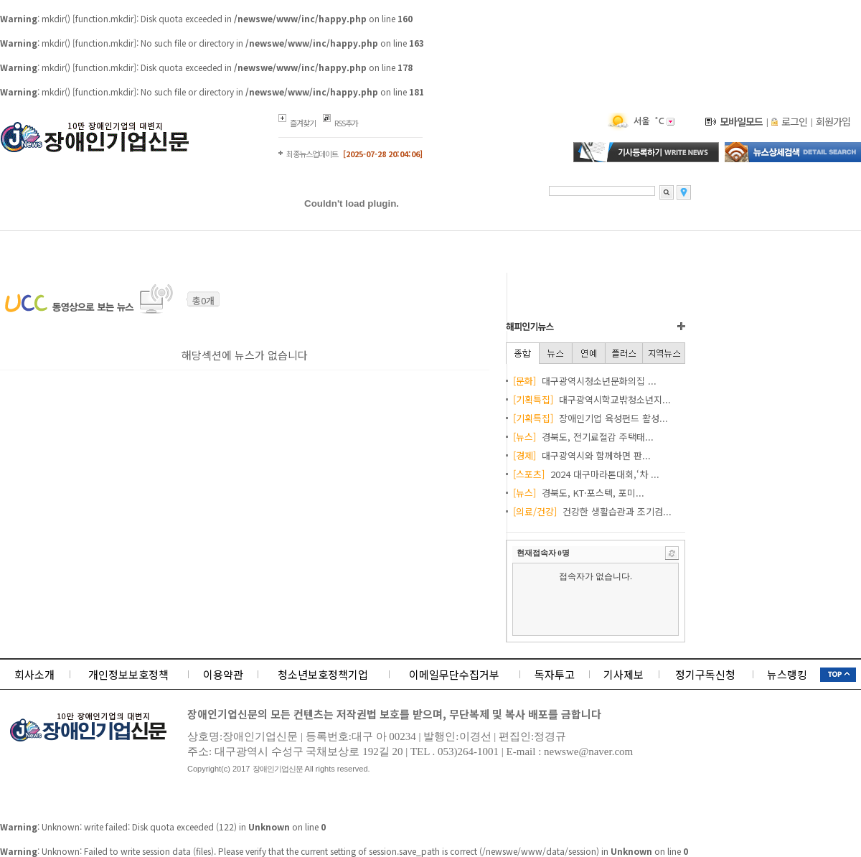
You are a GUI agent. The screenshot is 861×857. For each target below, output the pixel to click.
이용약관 (223, 674)
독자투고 (555, 674)
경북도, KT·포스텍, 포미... (578, 493)
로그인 (794, 121)
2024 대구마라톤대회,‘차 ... (586, 474)
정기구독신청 (705, 674)
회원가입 (833, 121)
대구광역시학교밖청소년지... (592, 399)
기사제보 (623, 674)
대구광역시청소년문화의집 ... (585, 381)
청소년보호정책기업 (323, 674)
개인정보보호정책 (128, 674)
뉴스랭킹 (787, 674)
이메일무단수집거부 (454, 674)
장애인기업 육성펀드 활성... (590, 418)
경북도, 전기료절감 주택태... (583, 437)
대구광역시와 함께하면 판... (582, 455)
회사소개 (34, 674)
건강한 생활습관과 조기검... (592, 511)
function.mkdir (104, 18)
